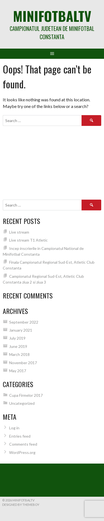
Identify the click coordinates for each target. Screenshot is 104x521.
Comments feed (23, 444)
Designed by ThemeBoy (20, 504)
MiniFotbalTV (52, 16)
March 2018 (19, 354)
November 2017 (23, 362)
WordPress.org (22, 452)
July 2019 (17, 338)
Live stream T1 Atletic (28, 240)
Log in (14, 427)
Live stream (19, 232)
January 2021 (20, 330)
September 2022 (23, 322)
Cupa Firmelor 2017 (26, 395)
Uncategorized (22, 403)
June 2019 (18, 346)
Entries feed (20, 436)
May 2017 (17, 370)
